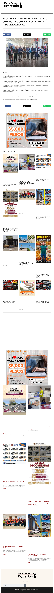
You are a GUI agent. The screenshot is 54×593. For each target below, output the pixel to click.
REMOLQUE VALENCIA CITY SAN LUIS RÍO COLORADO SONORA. (43, 217)
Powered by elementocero (27, 590)
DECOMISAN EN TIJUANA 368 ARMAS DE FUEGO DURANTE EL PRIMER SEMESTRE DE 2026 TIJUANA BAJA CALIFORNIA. (10, 230)
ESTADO (23, 12)
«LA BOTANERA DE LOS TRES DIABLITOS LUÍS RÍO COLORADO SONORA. (42, 275)
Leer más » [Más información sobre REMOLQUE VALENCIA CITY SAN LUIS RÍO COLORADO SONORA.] (29, 562)
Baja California (6, 30)
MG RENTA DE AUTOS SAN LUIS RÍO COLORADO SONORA (43, 180)
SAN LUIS (9, 12)
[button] (7, 34)
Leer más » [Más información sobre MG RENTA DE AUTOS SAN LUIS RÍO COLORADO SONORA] (4, 488)
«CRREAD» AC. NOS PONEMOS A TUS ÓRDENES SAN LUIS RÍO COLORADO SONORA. (10, 263)
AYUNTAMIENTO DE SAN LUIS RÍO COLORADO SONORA (10, 185)
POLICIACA (16, 12)
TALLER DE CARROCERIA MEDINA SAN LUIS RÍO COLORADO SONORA (43, 302)
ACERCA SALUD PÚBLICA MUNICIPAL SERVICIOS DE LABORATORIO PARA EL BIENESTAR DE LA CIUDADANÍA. (26, 183)
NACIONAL (40, 12)
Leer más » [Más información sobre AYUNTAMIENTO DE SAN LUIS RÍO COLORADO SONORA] (4, 554)
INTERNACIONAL (48, 12)
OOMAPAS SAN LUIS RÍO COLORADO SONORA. (26, 307)
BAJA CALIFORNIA (31, 12)
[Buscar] (25, 585)
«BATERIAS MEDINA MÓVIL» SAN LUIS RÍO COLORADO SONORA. (9, 302)
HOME (3, 12)
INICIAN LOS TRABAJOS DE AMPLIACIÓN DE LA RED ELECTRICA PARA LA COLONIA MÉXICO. (26, 263)
